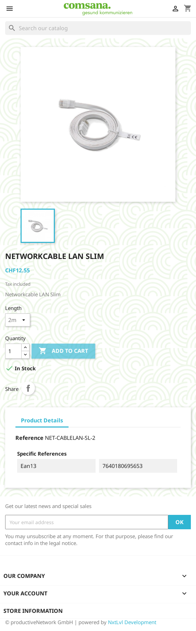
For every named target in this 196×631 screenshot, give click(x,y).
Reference (29, 437)
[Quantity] (13, 351)
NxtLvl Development (132, 622)
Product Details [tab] (42, 420)
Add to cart (63, 351)
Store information (33, 611)
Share (28, 388)
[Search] (98, 28)
